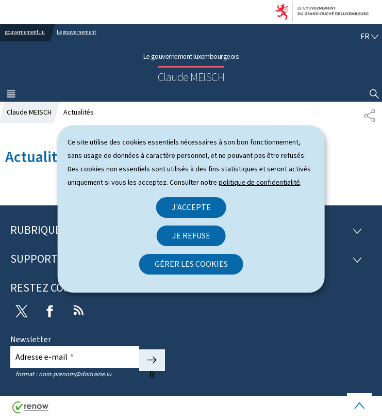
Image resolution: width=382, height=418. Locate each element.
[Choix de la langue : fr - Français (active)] (369, 36)
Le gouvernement (76, 32)
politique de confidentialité (259, 182)
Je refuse (191, 235)
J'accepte (191, 207)
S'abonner (152, 360)
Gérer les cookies (191, 264)
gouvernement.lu (25, 32)
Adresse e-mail (44, 356)
